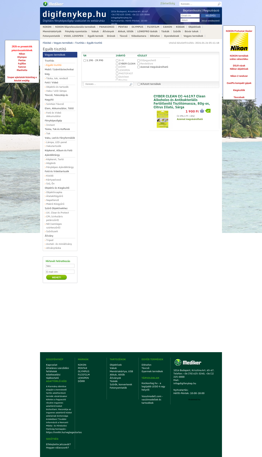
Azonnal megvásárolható (152, 66)
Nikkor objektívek (239, 69)
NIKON (47, 27)
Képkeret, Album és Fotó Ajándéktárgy (58, 152)
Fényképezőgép (53, 120)
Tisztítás (80, 43)
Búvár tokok (192, 31)
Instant (50, 125)
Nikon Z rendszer (239, 76)
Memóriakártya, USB (121, 371)
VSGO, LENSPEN (73, 36)
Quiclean (122, 76)
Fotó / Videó (51, 82)
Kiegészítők (239, 90)
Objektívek (194, 27)
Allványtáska (53, 248)
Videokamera (138, 36)
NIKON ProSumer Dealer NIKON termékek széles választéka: (239, 45)
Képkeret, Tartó (55, 159)
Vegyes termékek (193, 36)
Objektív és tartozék (57, 87)
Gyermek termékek (152, 371)
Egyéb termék (95, 36)
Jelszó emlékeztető (210, 20)
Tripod (49, 240)
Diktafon (155, 36)
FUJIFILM (153, 27)
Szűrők (177, 31)
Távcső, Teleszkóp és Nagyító (56, 97)
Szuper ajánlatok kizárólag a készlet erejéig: (22, 79)
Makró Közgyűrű (55, 204)
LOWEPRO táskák (147, 31)
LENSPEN (123, 70)
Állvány (49, 236)
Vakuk (95, 31)
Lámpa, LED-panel (56, 142)
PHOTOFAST (124, 73)
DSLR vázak (239, 65)
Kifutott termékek (149, 84)
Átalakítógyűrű (54, 196)
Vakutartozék (53, 146)
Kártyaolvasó (53, 180)
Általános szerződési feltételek (57, 369)
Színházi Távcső (55, 104)
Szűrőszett (52, 231)
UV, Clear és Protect (57, 213)
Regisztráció (211, 10)
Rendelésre (145, 63)
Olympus (22, 57)
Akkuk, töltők (126, 31)
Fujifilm (22, 63)
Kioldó (49, 176)
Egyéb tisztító (94, 43)
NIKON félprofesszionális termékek (75, 27)
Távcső (124, 36)
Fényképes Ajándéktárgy (60, 167)
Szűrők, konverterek (121, 384)
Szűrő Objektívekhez (56, 208)
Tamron (22, 67)
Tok (48, 133)
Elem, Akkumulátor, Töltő (59, 108)
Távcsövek (239, 97)
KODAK (180, 27)
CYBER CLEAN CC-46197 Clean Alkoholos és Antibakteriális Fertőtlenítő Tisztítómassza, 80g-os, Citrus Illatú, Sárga (182, 101)
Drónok (111, 36)
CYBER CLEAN (125, 63)
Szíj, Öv (50, 183)
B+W (120, 60)
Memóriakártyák (52, 31)
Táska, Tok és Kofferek (57, 129)
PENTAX (123, 27)
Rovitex (121, 80)
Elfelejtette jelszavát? (58, 444)
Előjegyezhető (146, 60)
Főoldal (47, 43)
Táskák (165, 31)
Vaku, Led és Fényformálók (60, 138)
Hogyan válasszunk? (57, 447)
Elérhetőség (167, 3)
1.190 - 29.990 (93, 60)
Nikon (22, 54)
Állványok (108, 31)
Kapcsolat (51, 364)
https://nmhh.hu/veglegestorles (59, 432)
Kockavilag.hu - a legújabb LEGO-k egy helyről (153, 386)
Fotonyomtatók (51, 36)
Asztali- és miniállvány (59, 244)
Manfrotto (22, 70)
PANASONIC (106, 27)
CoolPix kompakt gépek (239, 83)
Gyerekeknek (171, 36)
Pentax (22, 60)
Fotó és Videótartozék (57, 171)
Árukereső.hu (194, 399)
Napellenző (52, 200)
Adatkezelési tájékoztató (53, 376)
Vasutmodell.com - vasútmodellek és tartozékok (152, 399)
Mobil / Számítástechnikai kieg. (59, 71)
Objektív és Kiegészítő (57, 188)
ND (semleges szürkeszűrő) (54, 226)
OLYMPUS (137, 27)
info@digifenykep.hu (121, 17)
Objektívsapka (54, 192)
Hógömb (51, 163)
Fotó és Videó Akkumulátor (53, 114)
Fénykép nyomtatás (76, 31)
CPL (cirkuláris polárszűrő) (54, 218)
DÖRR (121, 66)
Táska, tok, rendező (57, 78)
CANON (167, 27)
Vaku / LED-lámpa (56, 91)
